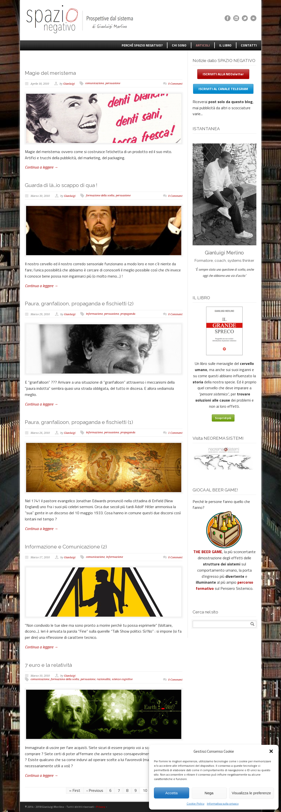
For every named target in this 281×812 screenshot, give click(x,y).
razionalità (103, 679)
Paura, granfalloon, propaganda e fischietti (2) (79, 303)
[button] (271, 751)
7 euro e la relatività (48, 665)
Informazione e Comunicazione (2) (66, 547)
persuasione (112, 83)
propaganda (127, 313)
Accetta (171, 793)
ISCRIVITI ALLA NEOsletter (223, 74)
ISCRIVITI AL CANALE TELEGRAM (223, 88)
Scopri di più (223, 418)
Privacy (100, 807)
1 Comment (175, 433)
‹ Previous (94, 790)
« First (74, 790)
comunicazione (94, 83)
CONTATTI (249, 45)
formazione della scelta (100, 195)
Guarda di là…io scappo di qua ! (61, 185)
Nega (209, 793)
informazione (94, 313)
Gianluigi (69, 83)
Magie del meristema (50, 73)
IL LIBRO (225, 45)
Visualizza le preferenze (251, 793)
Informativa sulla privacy (223, 803)
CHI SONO (179, 45)
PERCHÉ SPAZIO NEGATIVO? (142, 45)
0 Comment (175, 83)
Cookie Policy (195, 803)
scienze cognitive (122, 679)
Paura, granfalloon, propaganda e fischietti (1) (79, 422)
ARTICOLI (203, 45)
